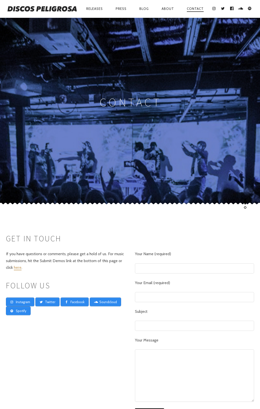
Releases (94, 9)
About (168, 9)
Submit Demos (182, 393)
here (18, 152)
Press (121, 9)
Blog (144, 9)
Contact (195, 9)
